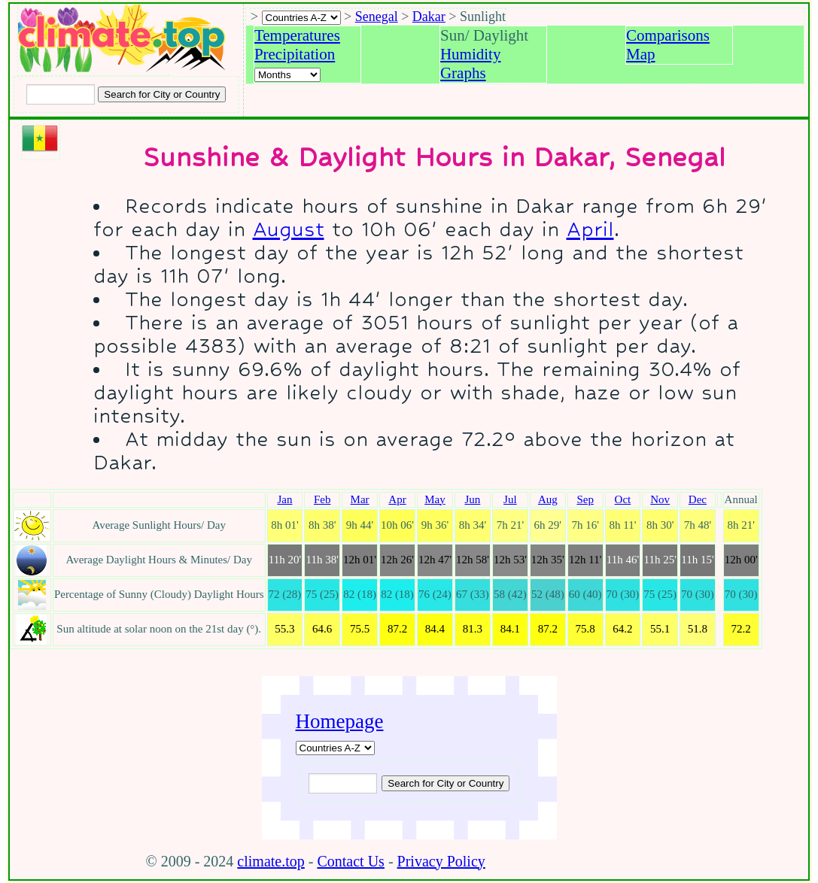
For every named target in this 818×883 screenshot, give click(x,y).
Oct (623, 499)
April (590, 229)
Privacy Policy (441, 861)
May (434, 499)
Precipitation (294, 54)
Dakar (428, 16)
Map (640, 54)
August (288, 229)
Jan (284, 499)
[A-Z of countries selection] (301, 18)
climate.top (270, 861)
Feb (322, 499)
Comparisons (668, 35)
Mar (360, 499)
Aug (548, 499)
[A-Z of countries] (335, 748)
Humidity (470, 54)
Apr (397, 499)
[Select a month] (287, 75)
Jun (472, 499)
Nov (660, 499)
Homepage (340, 721)
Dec (698, 499)
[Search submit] (162, 94)
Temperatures (297, 35)
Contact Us (350, 861)
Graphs (463, 73)
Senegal (376, 16)
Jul (510, 499)
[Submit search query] (445, 783)
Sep (585, 499)
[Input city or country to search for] (60, 94)
